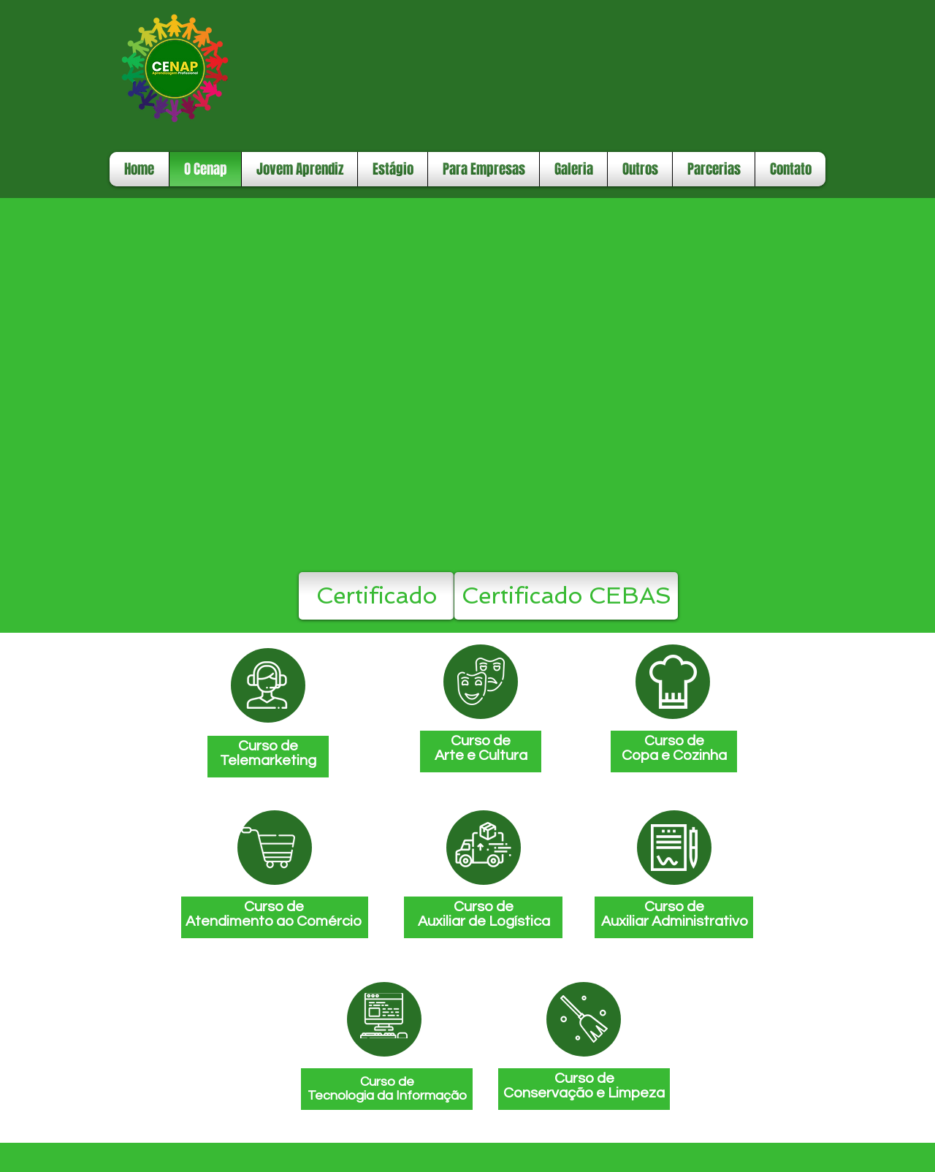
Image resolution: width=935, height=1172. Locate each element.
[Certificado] (376, 596)
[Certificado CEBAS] (566, 596)
